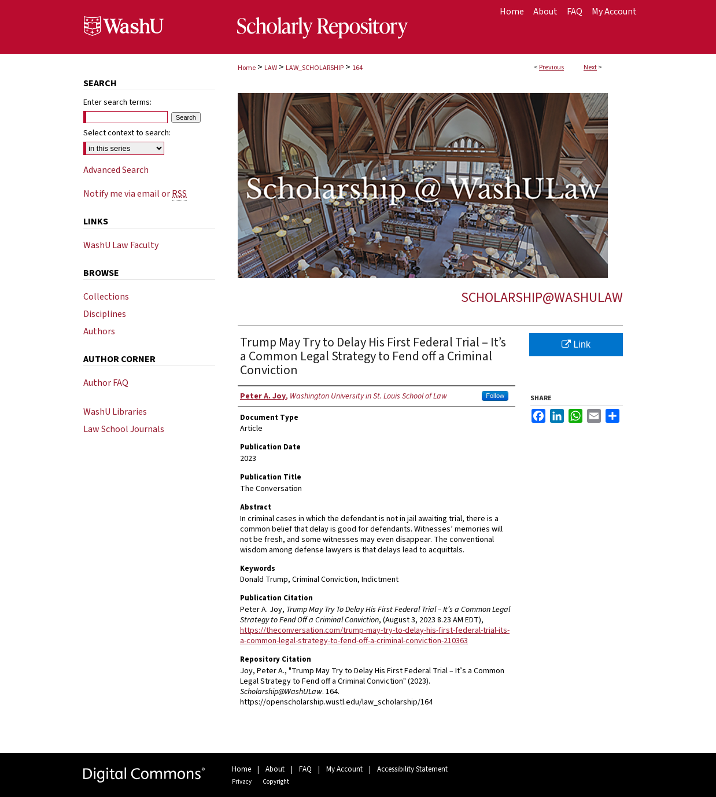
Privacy (242, 781)
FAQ (305, 769)
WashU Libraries (115, 411)
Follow (495, 395)
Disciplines (104, 314)
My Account (344, 769)
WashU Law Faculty (120, 245)
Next (590, 67)
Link (576, 344)
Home (247, 68)
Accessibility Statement (412, 769)
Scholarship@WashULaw (542, 297)
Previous (551, 67)
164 (357, 68)
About (275, 769)
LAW (270, 68)
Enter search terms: (117, 102)
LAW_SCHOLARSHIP (315, 68)
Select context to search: (127, 133)
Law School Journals (123, 429)
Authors (99, 331)
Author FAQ (105, 383)
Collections (106, 296)
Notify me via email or (135, 193)
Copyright (276, 781)
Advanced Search (116, 170)
